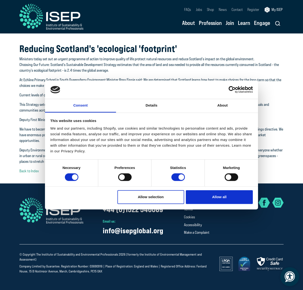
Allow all (219, 197)
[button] (278, 23)
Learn (244, 23)
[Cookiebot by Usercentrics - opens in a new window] (232, 89)
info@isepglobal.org (133, 230)
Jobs (199, 9)
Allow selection (151, 197)
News (223, 9)
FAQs (187, 9)
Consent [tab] (80, 105)
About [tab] (222, 105)
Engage (262, 23)
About (188, 23)
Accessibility (193, 225)
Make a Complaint (196, 232)
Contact (237, 9)
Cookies (189, 217)
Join (230, 23)
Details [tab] (151, 105)
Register (253, 9)
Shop (210, 9)
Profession (210, 23)
